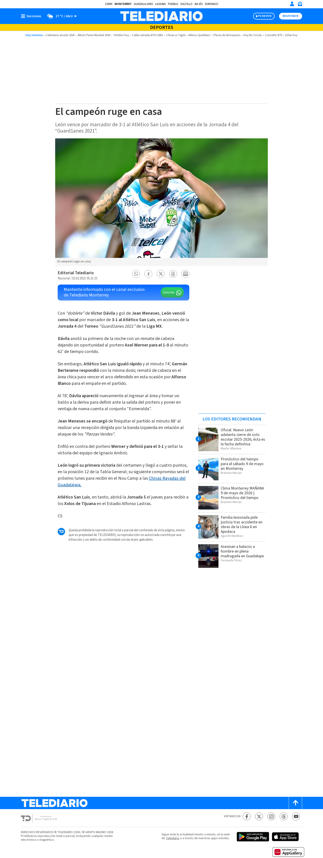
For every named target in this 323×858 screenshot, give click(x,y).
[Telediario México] (161, 16)
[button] (136, 274)
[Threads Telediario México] (284, 816)
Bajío (199, 4)
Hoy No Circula (252, 35)
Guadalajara (143, 4)
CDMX (108, 4)
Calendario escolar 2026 (60, 35)
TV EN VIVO (265, 16)
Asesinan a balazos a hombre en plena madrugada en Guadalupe (242, 551)
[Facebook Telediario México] (247, 816)
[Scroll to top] (295, 803)
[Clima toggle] (60, 16)
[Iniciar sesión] (292, 4)
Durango (211, 4)
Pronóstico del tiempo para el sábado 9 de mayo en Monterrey (242, 463)
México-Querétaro (199, 35)
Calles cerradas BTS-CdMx (147, 35)
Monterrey (123, 4)
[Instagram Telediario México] (271, 816)
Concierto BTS (273, 35)
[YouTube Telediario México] (296, 816)
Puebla (173, 4)
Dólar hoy (291, 35)
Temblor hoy (121, 35)
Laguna (160, 4)
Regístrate (291, 16)
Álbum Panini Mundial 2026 (94, 35)
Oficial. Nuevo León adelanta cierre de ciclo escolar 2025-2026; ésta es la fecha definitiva (243, 437)
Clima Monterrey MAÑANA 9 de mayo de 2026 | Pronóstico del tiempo (242, 493)
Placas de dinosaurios (227, 35)
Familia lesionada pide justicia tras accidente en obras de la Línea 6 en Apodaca (241, 524)
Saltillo (186, 4)
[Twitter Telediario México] (259, 816)
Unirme (168, 292)
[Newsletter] (300, 5)
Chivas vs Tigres (176, 35)
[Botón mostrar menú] (32, 16)
